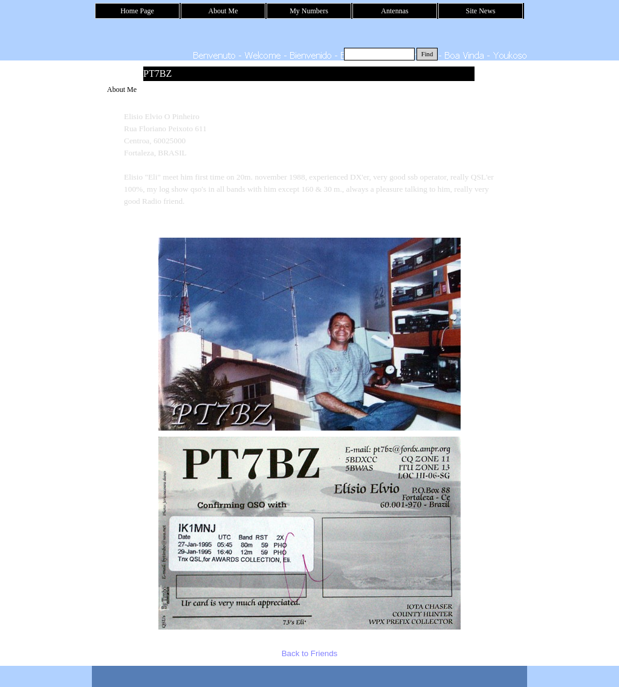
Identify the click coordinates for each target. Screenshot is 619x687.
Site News (481, 11)
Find (427, 54)
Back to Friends (310, 653)
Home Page (137, 11)
